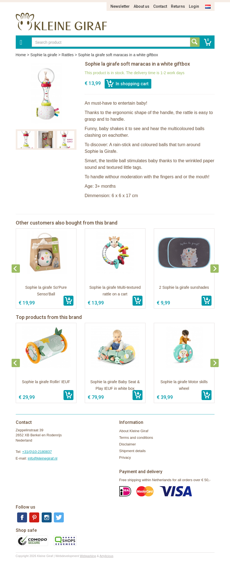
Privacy (125, 457)
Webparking (88, 556)
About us (141, 6)
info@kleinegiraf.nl (42, 458)
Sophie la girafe (43, 55)
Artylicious (106, 556)
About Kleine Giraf (134, 431)
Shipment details (132, 451)
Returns (178, 6)
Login (194, 6)
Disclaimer (127, 444)
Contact (160, 6)
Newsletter (120, 6)
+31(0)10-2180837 (37, 452)
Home (21, 55)
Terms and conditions (136, 437)
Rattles (68, 55)
